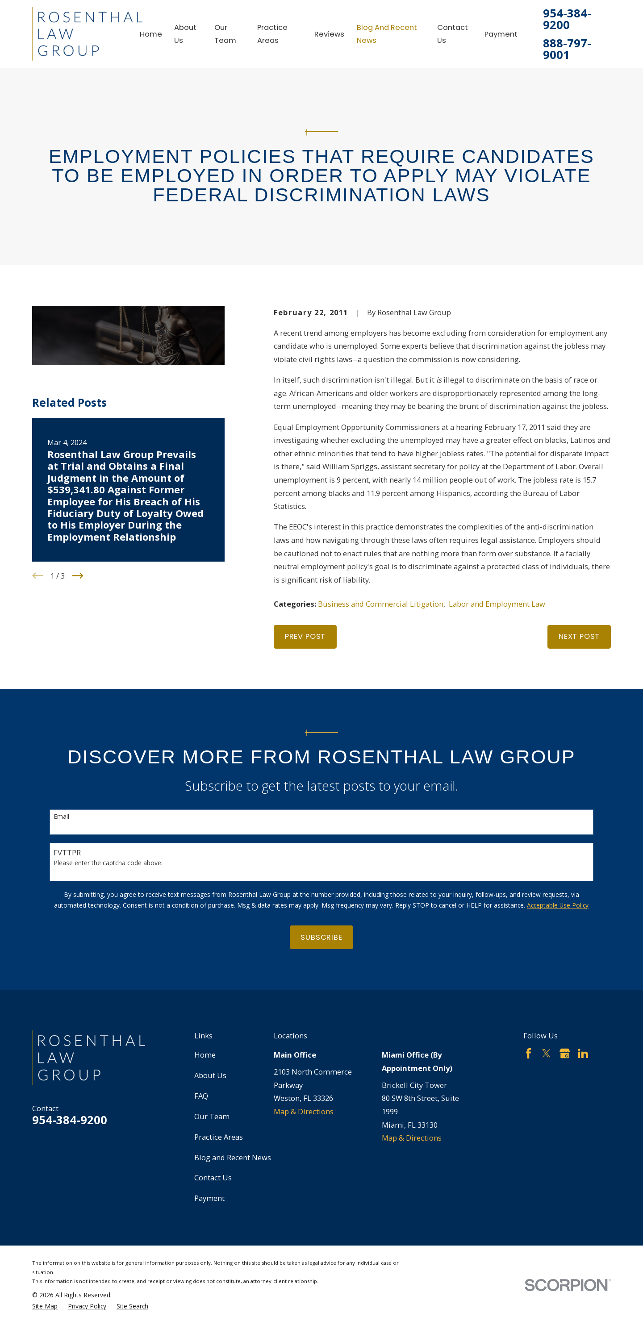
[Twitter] (546, 1053)
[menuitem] (45, 1306)
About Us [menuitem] (185, 34)
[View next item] (78, 575)
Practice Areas (218, 1137)
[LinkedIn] (583, 1053)
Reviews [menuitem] (329, 34)
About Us (210, 1075)
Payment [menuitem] (501, 34)
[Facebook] (528, 1053)
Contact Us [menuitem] (452, 34)
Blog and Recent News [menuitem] (387, 34)
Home (205, 1055)
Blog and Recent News (232, 1157)
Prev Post (305, 636)
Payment (209, 1198)
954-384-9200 (567, 19)
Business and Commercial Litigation (380, 604)
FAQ (201, 1096)
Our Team (212, 1116)
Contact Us (213, 1177)
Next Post (579, 636)
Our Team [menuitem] (225, 34)
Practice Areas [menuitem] (272, 34)
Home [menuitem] (151, 34)
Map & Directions (304, 1111)
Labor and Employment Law (497, 604)
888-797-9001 (567, 49)
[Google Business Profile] (564, 1053)
